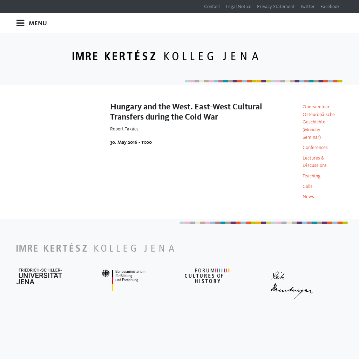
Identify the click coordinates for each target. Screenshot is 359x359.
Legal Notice (238, 6)
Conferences (315, 147)
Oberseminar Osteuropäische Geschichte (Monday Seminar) (319, 121)
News (308, 196)
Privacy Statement (275, 6)
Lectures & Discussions (315, 162)
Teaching (311, 175)
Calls (307, 186)
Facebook (330, 6)
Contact (212, 6)
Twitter (307, 6)
